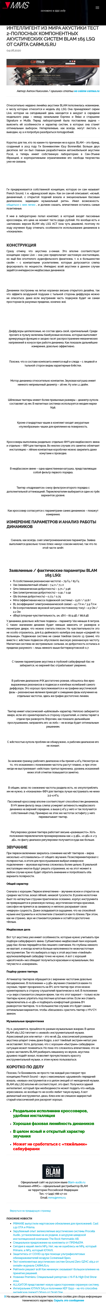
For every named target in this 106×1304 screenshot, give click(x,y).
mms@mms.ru (57, 1197)
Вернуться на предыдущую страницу (30, 1211)
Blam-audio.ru (76, 1182)
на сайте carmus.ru (87, 91)
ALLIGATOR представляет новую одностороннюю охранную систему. (56, 1284)
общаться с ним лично (21, 204)
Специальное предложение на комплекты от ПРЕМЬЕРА (48, 1242)
